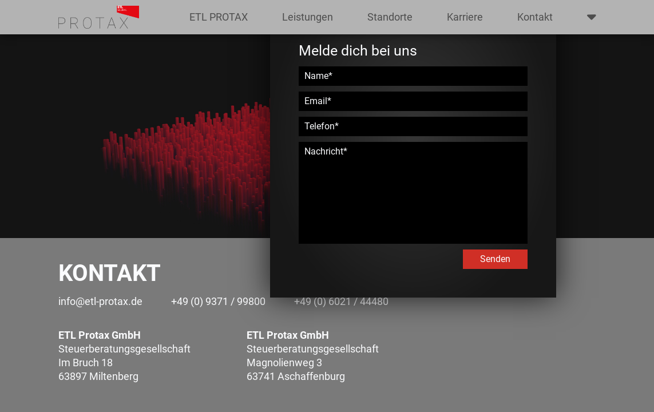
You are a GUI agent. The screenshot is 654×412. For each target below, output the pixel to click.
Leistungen (307, 17)
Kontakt (535, 17)
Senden (495, 258)
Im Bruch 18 (85, 362)
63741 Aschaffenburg (296, 376)
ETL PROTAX (218, 17)
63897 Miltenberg (98, 376)
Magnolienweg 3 (284, 362)
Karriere (465, 17)
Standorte (390, 17)
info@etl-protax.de (100, 301)
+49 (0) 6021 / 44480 (341, 301)
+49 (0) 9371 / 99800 (218, 301)
